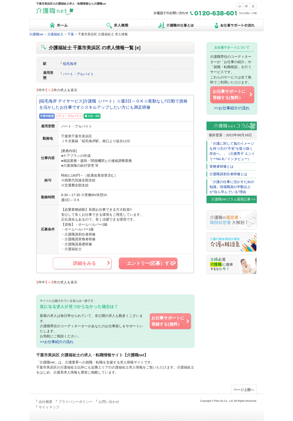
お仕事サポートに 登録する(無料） (170, 321)
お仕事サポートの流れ (234, 25)
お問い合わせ (109, 402)
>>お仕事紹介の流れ (56, 342)
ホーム (58, 25)
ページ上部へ (243, 390)
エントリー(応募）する (152, 263)
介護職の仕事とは (175, 25)
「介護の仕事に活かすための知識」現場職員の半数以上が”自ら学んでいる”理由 (231, 187)
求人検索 (117, 25)
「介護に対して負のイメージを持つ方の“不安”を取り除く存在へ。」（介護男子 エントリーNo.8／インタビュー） (232, 151)
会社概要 (45, 402)
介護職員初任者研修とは (228, 174)
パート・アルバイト (78, 74)
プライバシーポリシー (75, 402)
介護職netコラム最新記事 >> (233, 199)
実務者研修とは (221, 166)
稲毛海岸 (70, 64)
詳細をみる (92, 263)
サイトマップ (49, 407)
